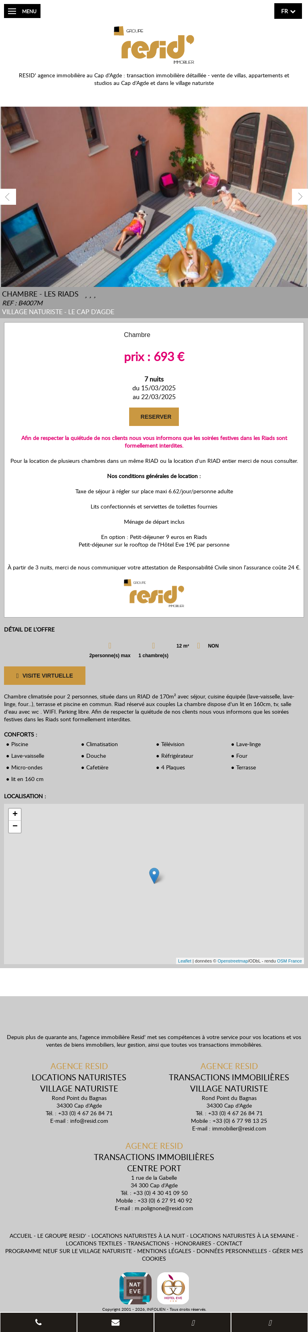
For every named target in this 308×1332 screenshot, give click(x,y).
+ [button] (15, 815)
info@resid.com (89, 1120)
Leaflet (184, 961)
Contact (229, 1243)
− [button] (15, 827)
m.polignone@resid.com (164, 1208)
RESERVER (155, 417)
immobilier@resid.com (239, 1128)
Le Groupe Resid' (61, 1235)
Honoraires (193, 1243)
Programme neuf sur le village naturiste (68, 1251)
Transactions (149, 1243)
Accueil (21, 1235)
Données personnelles (232, 1251)
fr (284, 11)
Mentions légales (164, 1251)
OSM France (289, 961)
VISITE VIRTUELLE (44, 675)
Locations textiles (94, 1243)
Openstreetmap (232, 961)
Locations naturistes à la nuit (138, 1235)
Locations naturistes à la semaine (242, 1235)
